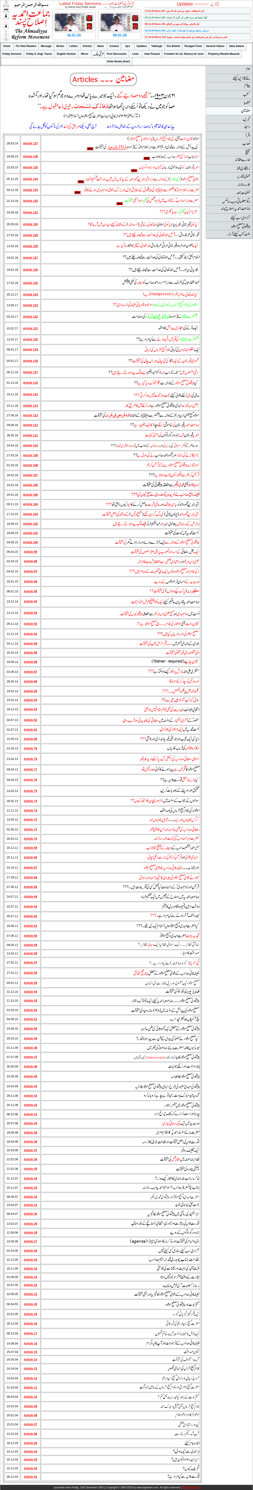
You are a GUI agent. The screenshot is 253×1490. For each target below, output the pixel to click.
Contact (114, 46)
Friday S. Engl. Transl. (39, 53)
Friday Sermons (12, 53)
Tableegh (156, 46)
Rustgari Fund (193, 46)
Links (135, 53)
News (100, 46)
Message (46, 46)
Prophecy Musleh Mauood (223, 53)
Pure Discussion (117, 53)
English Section (66, 53)
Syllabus (141, 46)
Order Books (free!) (118, 61)
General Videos (215, 46)
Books (60, 46)
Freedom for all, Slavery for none (184, 53)
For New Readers (26, 46)
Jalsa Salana (236, 46)
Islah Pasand (152, 53)
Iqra (127, 46)
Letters (73, 46)
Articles (87, 46)
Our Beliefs (173, 46)
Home (6, 46)
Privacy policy (191, 1487)
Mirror (84, 53)
